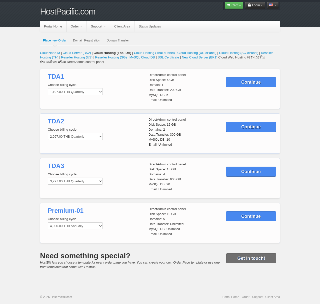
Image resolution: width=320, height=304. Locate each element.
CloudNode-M (50, 53)
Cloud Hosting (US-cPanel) (197, 53)
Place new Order (54, 40)
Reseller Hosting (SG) (111, 57)
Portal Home (53, 26)
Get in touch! (251, 258)
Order (76, 26)
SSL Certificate (169, 57)
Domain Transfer (118, 40)
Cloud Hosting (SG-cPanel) (238, 53)
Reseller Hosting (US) (76, 57)
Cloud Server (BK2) (77, 53)
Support (98, 26)
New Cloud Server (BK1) (199, 57)
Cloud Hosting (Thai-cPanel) (154, 53)
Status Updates (150, 26)
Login (255, 5)
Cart (234, 5)
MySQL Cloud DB (142, 57)
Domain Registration (86, 40)
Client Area (122, 26)
